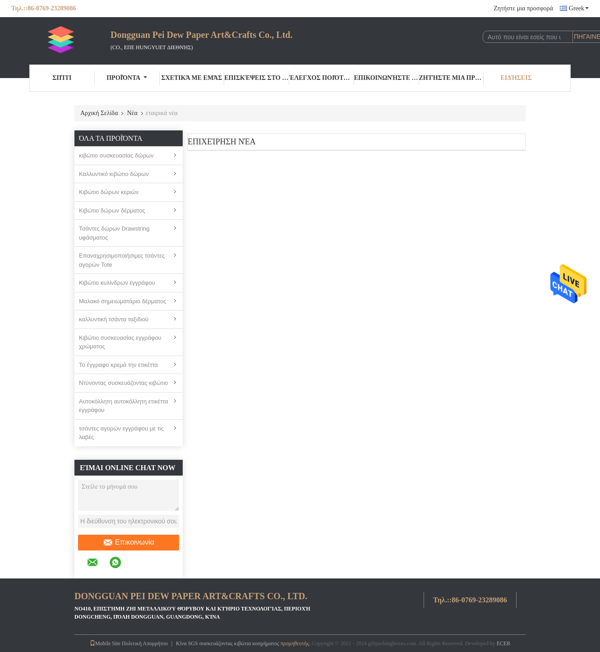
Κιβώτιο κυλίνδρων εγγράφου (117, 282)
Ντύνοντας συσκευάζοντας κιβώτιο (123, 382)
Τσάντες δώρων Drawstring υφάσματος (114, 233)
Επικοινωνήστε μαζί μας (386, 77)
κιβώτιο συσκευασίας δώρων (116, 155)
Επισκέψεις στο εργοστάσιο (256, 77)
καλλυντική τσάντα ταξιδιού (113, 319)
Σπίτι (61, 77)
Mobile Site (105, 643)
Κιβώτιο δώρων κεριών (108, 192)
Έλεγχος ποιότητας (321, 77)
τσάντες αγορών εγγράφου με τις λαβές (121, 433)
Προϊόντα (126, 77)
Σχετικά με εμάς (191, 77)
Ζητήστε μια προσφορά (523, 8)
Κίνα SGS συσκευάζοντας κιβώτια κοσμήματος (227, 643)
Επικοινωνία (128, 542)
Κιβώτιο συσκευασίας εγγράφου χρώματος (120, 342)
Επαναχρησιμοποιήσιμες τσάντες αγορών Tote (122, 260)
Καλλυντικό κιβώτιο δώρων (114, 174)
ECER (504, 643)
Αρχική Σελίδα (99, 113)
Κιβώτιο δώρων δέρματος (112, 210)
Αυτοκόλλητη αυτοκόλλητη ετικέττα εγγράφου (123, 406)
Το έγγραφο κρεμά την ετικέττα (118, 364)
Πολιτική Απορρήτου (145, 643)
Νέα (132, 113)
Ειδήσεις (515, 77)
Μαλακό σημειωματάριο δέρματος (122, 301)
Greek (579, 8)
